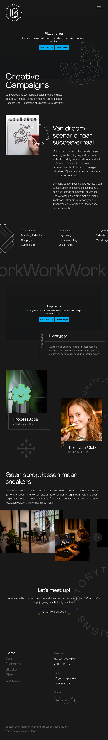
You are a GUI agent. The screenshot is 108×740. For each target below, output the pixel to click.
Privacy (34, 731)
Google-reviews (60, 726)
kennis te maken (45, 502)
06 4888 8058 (62, 683)
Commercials (28, 244)
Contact (13, 681)
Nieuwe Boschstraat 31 (66, 659)
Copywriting (65, 230)
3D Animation (28, 230)
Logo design (65, 235)
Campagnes (27, 240)
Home (11, 653)
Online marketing (68, 240)
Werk (10, 659)
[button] (97, 537)
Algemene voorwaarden (17, 731)
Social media (66, 244)
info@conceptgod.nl (65, 678)
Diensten (13, 664)
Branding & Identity (31, 235)
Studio (11, 670)
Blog (9, 675)
